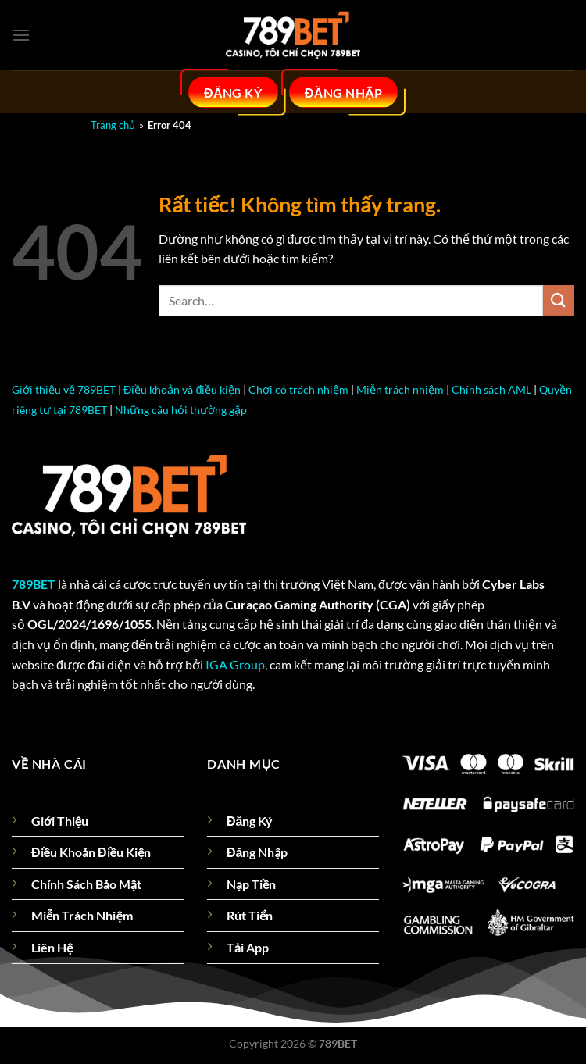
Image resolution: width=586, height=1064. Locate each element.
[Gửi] (558, 300)
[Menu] (21, 35)
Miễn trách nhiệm (400, 389)
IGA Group (235, 664)
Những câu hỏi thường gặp (181, 409)
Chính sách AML (491, 389)
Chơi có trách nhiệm (298, 389)
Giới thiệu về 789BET (64, 389)
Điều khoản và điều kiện (182, 389)
